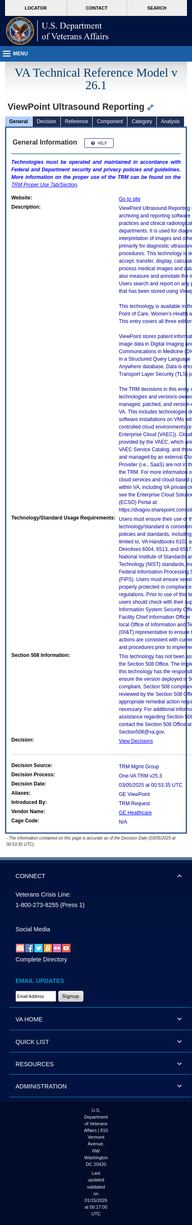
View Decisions (136, 741)
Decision (46, 121)
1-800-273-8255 (37, 905)
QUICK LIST (32, 1042)
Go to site (129, 199)
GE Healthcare (135, 813)
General (18, 121)
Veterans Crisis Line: (43, 894)
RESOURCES (35, 1064)
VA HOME (29, 1019)
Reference (76, 121)
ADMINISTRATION (41, 1086)
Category (142, 121)
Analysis (170, 121)
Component (110, 121)
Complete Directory (41, 959)
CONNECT (30, 876)
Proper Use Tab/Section (44, 185)
